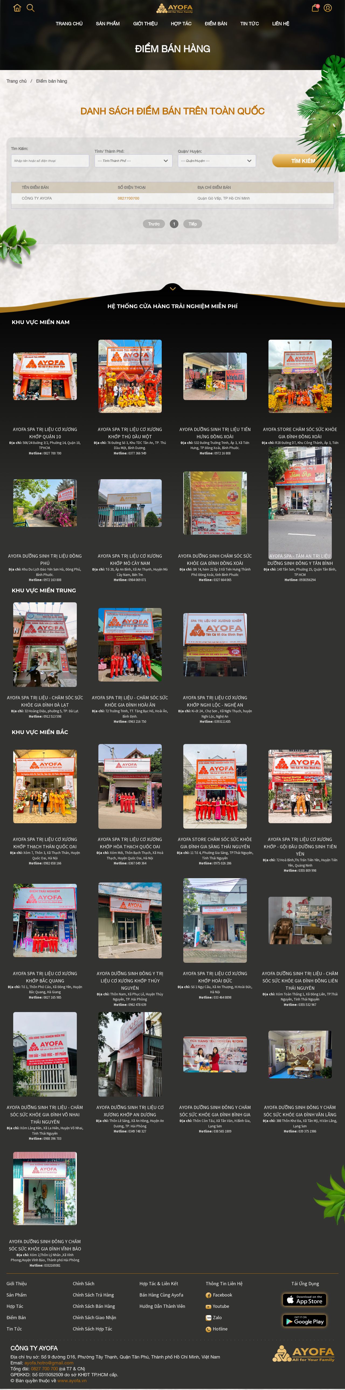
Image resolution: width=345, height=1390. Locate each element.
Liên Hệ (280, 23)
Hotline (216, 1330)
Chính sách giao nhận (94, 1318)
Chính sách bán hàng (94, 1307)
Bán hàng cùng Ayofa (161, 1296)
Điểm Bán (216, 23)
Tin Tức (249, 23)
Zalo (214, 1318)
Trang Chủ (69, 23)
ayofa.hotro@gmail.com (49, 1364)
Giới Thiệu (145, 23)
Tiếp (193, 224)
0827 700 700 (44, 1369)
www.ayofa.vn (72, 1381)
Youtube (217, 1307)
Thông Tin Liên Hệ (224, 1284)
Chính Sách (83, 1284)
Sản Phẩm (108, 23)
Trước (153, 224)
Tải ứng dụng (305, 1284)
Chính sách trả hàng (93, 1296)
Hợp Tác (181, 23)
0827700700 (128, 198)
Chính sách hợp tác (92, 1330)
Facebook (219, 1296)
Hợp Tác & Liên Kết (158, 1284)
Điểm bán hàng (51, 81)
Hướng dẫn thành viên (162, 1307)
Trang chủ (16, 81)
